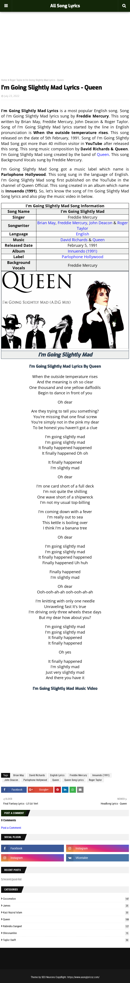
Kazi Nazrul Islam (66, 912)
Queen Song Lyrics (74, 780)
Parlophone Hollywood (82, 256)
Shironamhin (66, 933)
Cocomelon (66, 898)
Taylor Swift (66, 940)
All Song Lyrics (65, 6)
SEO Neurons (48, 977)
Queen (103, 154)
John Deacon (100, 222)
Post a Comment (11, 827)
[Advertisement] (65, 36)
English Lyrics (57, 775)
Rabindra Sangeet (66, 926)
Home (4, 80)
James (66, 905)
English (82, 233)
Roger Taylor (16, 80)
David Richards (74, 239)
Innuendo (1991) (82, 251)
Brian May (46, 222)
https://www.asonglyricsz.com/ (83, 977)
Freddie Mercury (72, 222)
